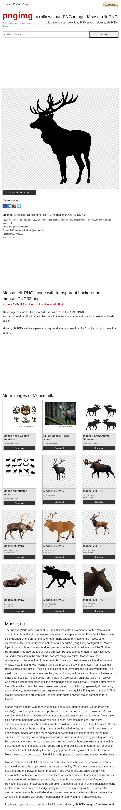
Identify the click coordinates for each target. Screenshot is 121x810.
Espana (26, 4)
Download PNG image (19, 192)
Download (19, 448)
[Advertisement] (60, 64)
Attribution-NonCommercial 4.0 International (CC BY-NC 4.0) (50, 214)
